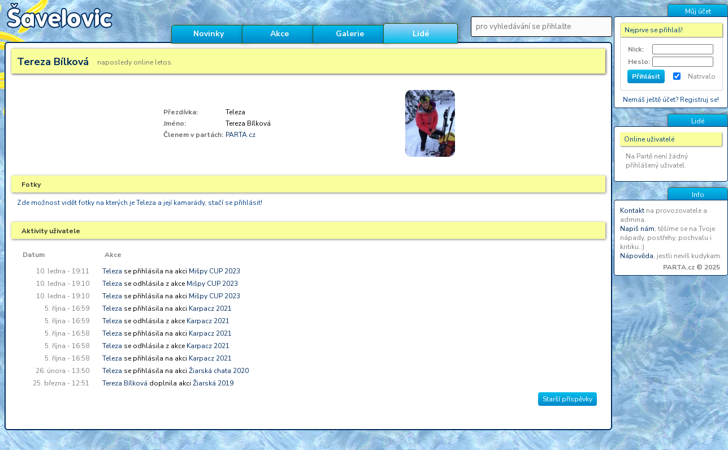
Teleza (112, 271)
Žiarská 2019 (213, 383)
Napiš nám (637, 228)
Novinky (208, 33)
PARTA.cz (240, 134)
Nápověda (636, 255)
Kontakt (632, 210)
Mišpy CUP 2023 (214, 271)
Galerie (350, 33)
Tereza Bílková (125, 383)
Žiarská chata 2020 (219, 370)
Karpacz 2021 (210, 308)
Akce (279, 33)
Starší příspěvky (567, 399)
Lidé (421, 33)
